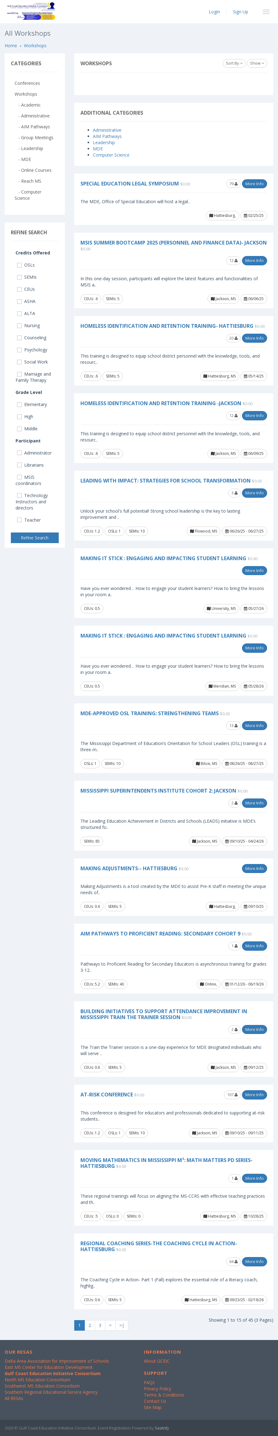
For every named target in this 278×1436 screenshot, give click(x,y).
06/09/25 (254, 453)
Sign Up (240, 12)
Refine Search (34, 538)
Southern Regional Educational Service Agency (51, 1392)
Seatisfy (162, 1428)
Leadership (104, 142)
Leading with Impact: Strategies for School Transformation (165, 480)
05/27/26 (254, 608)
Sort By (234, 63)
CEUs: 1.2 (92, 531)
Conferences (27, 83)
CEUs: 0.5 (92, 608)
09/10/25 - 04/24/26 (244, 841)
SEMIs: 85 (92, 841)
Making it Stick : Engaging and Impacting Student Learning (163, 558)
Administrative (107, 130)
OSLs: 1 (114, 531)
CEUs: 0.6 (92, 906)
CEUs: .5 (91, 1216)
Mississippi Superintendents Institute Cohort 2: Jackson (158, 790)
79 (233, 183)
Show (257, 63)
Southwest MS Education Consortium (42, 1386)
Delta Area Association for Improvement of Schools (57, 1361)
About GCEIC (157, 1361)
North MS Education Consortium (37, 1380)
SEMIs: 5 (113, 298)
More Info (254, 183)
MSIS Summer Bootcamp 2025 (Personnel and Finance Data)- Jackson (173, 242)
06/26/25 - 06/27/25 (244, 531)
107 (232, 1094)
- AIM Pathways (32, 127)
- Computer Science (28, 195)
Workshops (35, 45)
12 (233, 260)
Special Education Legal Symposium (129, 183)
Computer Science (111, 155)
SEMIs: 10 (137, 531)
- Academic (28, 105)
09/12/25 (254, 1067)
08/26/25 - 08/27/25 (244, 763)
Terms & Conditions (164, 1395)
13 (233, 725)
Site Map (153, 1407)
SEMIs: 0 (133, 1216)
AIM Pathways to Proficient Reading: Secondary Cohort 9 (160, 933)
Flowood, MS (203, 531)
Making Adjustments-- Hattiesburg (128, 868)
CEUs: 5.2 (92, 984)
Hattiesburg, (222, 215)
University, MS (221, 608)
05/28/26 (254, 686)
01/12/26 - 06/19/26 (244, 984)
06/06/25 (254, 298)
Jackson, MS (223, 298)
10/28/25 (254, 1216)
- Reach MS (28, 181)
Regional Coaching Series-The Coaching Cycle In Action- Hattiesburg (158, 1246)
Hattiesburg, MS (219, 376)
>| (121, 1325)
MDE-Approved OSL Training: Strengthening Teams (149, 713)
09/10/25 (254, 906)
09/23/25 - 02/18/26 (244, 1299)
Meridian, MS (222, 686)
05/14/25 (254, 376)
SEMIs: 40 (116, 984)
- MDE (23, 159)
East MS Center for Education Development (49, 1367)
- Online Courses (33, 170)
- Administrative (32, 116)
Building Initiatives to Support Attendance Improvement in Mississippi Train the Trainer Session (163, 1014)
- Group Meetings (34, 137)
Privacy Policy (157, 1389)
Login (214, 12)
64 (233, 1261)
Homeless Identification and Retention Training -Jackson (160, 403)
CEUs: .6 (91, 298)
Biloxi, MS (206, 763)
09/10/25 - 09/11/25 (244, 1133)
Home (11, 45)
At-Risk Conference (106, 1094)
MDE (98, 149)
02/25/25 (254, 215)
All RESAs (14, 1398)
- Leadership (29, 148)
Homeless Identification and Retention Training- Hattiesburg (166, 325)
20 (233, 338)
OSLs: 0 (112, 1216)
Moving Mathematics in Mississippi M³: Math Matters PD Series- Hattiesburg (166, 1163)
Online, (208, 984)
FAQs (149, 1382)
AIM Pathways (107, 136)
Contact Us (155, 1401)
